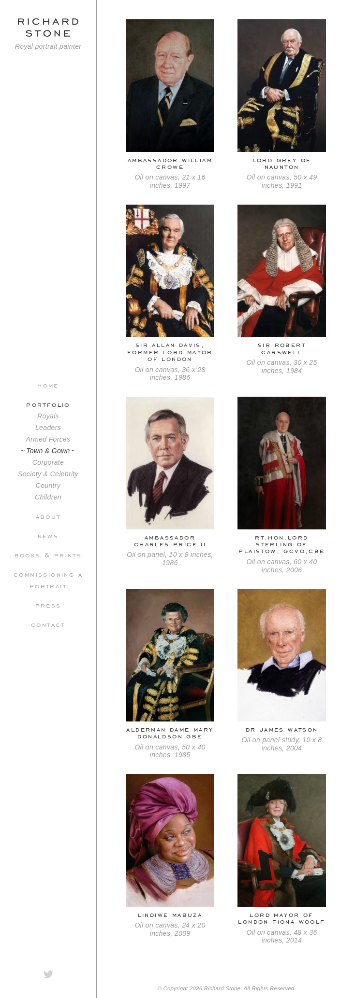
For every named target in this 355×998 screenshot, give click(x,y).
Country (48, 485)
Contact (48, 624)
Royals (48, 416)
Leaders (48, 427)
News (48, 535)
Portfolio (48, 404)
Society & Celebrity (48, 474)
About (48, 516)
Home (48, 384)
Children (48, 497)
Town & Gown (48, 451)
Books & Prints (48, 554)
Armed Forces (48, 439)
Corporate (48, 462)
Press (48, 605)
